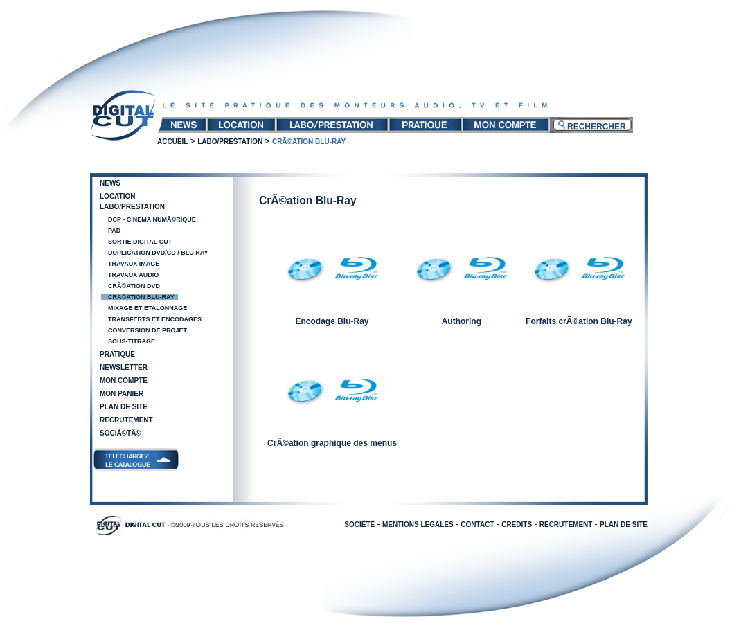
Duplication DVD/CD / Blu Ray (158, 252)
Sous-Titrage (131, 341)
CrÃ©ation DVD (134, 285)
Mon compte (124, 380)
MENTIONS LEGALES (418, 524)
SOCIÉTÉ (359, 524)
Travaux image (133, 263)
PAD (114, 230)
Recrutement (126, 420)
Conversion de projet (147, 330)
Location (117, 196)
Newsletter (124, 367)
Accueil (172, 141)
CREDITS (516, 524)
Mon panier (121, 393)
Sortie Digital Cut (140, 241)
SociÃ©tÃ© (120, 433)
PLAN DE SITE (624, 524)
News (110, 183)
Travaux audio (133, 274)
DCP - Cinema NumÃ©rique (152, 219)
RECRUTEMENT (566, 524)
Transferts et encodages (155, 319)
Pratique (117, 354)
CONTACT (477, 524)
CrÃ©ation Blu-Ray (141, 297)
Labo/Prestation (229, 141)
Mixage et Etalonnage (147, 308)
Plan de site (124, 407)
